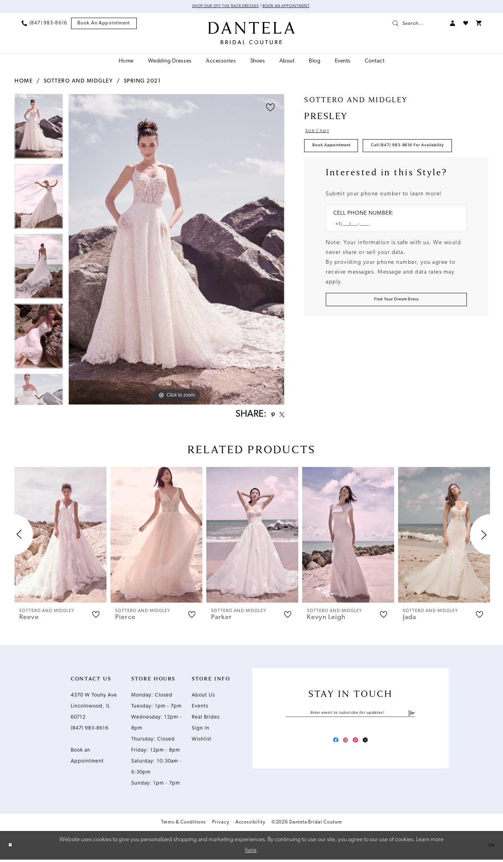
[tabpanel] (39, 130)
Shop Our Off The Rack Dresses (218, 7)
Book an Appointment (294, 7)
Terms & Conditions (183, 825)
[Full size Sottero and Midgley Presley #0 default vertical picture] (176, 251)
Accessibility (250, 825)
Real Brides (206, 719)
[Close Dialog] (12, 848)
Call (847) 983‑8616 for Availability (363, 174)
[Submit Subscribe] (411, 716)
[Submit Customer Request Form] (396, 334)
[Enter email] (350, 716)
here (251, 852)
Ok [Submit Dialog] (490, 847)
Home (24, 82)
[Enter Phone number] (392, 256)
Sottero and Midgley (78, 82)
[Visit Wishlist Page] (465, 24)
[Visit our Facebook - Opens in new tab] (329, 745)
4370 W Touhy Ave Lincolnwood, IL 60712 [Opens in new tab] (94, 708)
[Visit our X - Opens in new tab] (371, 745)
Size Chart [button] (320, 133)
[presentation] (60, 537)
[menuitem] (44, 24)
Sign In (200, 730)
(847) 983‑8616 (89, 730)
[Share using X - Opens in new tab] (280, 416)
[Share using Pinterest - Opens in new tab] (267, 416)
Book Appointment (339, 151)
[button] (452, 24)
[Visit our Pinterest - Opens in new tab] (357, 745)
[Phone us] (44, 24)
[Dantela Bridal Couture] (251, 34)
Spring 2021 (142, 82)
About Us (203, 697)
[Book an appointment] (104, 24)
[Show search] (417, 24)
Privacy (220, 825)
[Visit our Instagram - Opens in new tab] (343, 745)
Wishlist (201, 741)
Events (200, 708)
